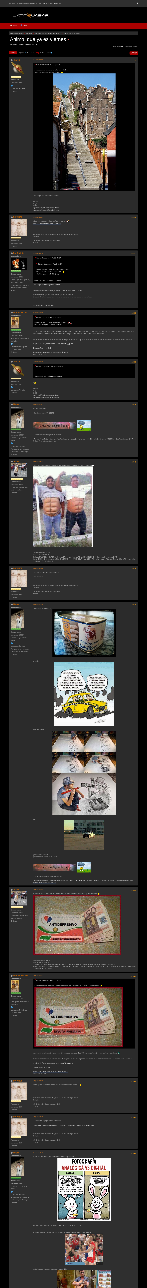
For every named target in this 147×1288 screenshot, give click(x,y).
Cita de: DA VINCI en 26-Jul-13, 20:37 (49, 317)
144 (48, 53)
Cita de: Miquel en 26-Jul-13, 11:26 (48, 65)
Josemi (16, 461)
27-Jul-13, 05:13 (38, 361)
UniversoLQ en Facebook (58, 439)
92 (43, 53)
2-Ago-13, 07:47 (38, 404)
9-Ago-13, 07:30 (38, 604)
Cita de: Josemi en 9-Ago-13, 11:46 (48, 980)
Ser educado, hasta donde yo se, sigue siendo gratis (50, 352)
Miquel (16, 404)
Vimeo (104, 439)
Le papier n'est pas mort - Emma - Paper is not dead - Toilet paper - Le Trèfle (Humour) (65, 1125)
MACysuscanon (20, 312)
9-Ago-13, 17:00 (38, 1080)
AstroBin (89, 439)
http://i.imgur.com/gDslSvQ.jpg (47, 274)
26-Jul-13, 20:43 (38, 253)
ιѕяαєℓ (58, 33)
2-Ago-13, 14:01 (38, 461)
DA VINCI (17, 217)
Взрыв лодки (38, 577)
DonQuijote (18, 253)
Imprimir (134, 53)
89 (34, 53)
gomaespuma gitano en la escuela (45, 857)
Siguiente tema (131, 46)
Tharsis (16, 60)
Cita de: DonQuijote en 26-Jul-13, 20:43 (49, 366)
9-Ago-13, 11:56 (38, 975)
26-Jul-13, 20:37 (38, 217)
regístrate (57, 3)
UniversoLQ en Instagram (76, 439)
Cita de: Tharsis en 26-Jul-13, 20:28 (48, 258)
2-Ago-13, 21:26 (38, 568)
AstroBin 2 (97, 439)
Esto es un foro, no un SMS (42, 348)
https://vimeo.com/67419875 (43, 413)
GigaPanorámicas (122, 439)
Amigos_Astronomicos (46, 305)
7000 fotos (110, 439)
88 (31, 53)
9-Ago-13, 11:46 (38, 889)
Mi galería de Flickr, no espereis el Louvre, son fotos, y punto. (53, 344)
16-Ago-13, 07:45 (38, 1152)
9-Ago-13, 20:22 (38, 1116)
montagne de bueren (52, 285)
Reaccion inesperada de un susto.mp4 (47, 223)
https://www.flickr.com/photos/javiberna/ (46, 210)
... (29, 53)
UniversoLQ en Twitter (41, 439)
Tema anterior (117, 46)
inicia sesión (48, 3)
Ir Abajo (13, 52)
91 (41, 53)
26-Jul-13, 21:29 (38, 312)
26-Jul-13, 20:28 (38, 60)
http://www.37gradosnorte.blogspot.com (46, 208)
